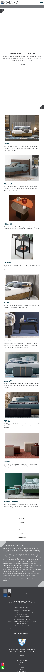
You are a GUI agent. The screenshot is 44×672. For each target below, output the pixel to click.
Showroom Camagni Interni (22, 611)
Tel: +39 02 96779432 (22, 614)
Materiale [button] (22, 529)
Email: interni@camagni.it (22, 616)
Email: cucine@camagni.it (22, 607)
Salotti (22, 669)
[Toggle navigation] (41, 2)
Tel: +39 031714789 (22, 605)
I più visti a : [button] (22, 537)
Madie (22, 667)
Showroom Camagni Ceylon (22, 620)
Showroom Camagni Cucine (22, 602)
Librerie (22, 662)
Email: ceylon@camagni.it (22, 625)
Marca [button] (22, 522)
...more (29, 60)
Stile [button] (22, 533)
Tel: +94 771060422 (22, 623)
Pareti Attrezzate (22, 664)
